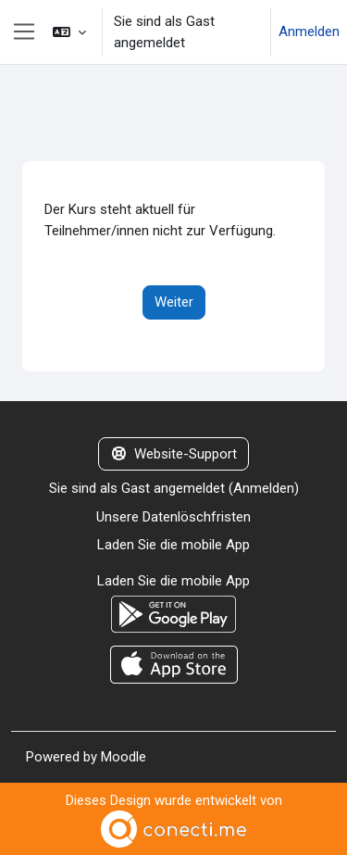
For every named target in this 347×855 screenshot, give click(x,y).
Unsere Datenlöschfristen (173, 517)
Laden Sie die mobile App (173, 544)
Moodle (123, 756)
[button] (69, 32)
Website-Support (174, 454)
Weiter (174, 302)
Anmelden (309, 31)
